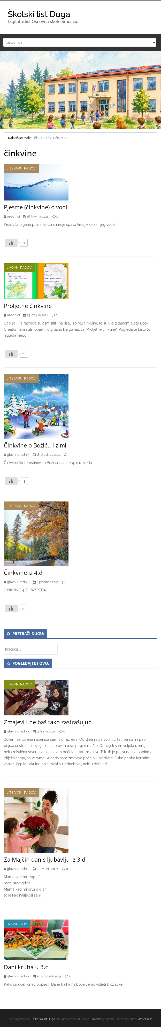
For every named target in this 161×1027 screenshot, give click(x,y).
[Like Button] (11, 243)
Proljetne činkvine (28, 306)
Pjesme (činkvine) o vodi (35, 207)
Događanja (16, 924)
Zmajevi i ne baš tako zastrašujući (48, 722)
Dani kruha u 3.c (26, 967)
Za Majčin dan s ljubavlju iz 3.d (44, 859)
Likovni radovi (19, 267)
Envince (95, 1019)
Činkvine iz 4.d (23, 572)
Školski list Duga (39, 14)
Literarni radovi (21, 168)
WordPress (145, 1019)
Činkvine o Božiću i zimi (35, 445)
